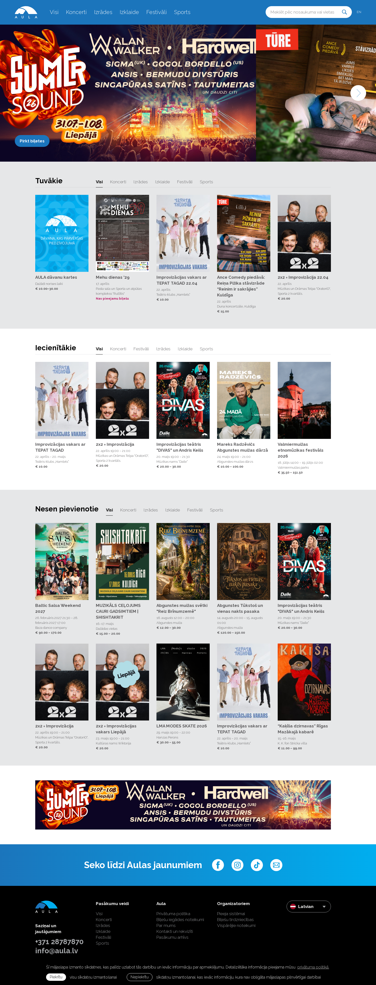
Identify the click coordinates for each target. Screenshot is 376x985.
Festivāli (156, 12)
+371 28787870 (59, 942)
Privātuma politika (173, 913)
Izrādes (103, 12)
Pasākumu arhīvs (172, 937)
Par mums (166, 925)
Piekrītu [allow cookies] (56, 977)
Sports (182, 12)
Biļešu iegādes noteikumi (180, 919)
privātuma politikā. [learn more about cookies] (313, 967)
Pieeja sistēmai (231, 913)
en (359, 12)
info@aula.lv (56, 951)
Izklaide (129, 12)
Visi (54, 12)
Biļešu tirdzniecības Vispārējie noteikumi (236, 922)
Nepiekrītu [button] (140, 977)
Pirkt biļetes (32, 141)
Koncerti (76, 12)
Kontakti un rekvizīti (174, 931)
